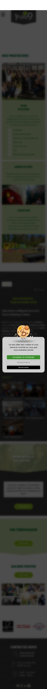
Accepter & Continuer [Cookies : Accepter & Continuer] (23, 347)
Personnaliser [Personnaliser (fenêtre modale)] (23, 357)
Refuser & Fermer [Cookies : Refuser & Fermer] (23, 352)
